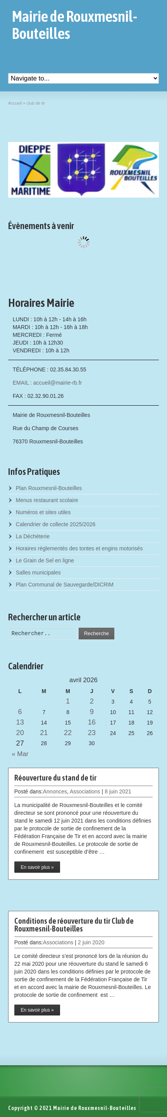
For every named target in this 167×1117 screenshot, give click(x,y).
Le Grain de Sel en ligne (45, 560)
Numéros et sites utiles (43, 512)
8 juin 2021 (118, 791)
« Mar (18, 754)
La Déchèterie (33, 536)
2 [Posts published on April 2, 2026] (92, 701)
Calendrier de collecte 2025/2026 (55, 524)
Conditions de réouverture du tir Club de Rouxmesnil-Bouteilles (74, 924)
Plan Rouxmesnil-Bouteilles (49, 488)
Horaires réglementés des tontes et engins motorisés (79, 548)
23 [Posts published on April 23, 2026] (92, 733)
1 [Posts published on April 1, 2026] (68, 701)
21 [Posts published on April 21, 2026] (44, 733)
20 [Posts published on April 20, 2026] (20, 733)
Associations (85, 791)
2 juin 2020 (91, 942)
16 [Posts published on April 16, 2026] (92, 722)
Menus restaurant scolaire (47, 500)
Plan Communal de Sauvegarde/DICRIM (65, 584)
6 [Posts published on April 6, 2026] (20, 712)
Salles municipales (38, 572)
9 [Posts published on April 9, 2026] (92, 712)
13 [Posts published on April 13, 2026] (20, 722)
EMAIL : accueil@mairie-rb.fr (47, 383)
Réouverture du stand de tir (55, 777)
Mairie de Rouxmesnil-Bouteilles (74, 25)
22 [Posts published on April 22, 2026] (68, 733)
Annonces (55, 791)
